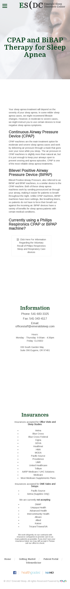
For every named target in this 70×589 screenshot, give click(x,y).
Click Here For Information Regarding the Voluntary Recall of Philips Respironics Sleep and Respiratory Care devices (31, 245)
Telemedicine (33, 562)
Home (7, 559)
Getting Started (27, 559)
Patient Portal (50, 559)
